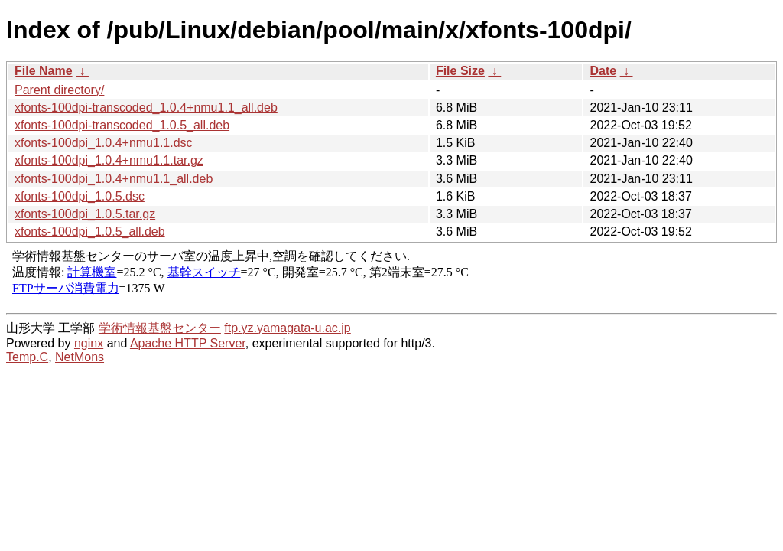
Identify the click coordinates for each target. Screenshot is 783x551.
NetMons (79, 357)
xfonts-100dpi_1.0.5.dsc (80, 196)
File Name (44, 70)
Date (603, 70)
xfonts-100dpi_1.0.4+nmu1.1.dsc (104, 142)
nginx (88, 343)
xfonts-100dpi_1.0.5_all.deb (90, 231)
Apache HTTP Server (187, 343)
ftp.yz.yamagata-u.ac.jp (287, 327)
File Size (460, 70)
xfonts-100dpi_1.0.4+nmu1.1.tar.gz (109, 160)
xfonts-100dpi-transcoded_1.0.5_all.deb (122, 125)
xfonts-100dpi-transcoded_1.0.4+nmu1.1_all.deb (146, 107)
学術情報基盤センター (160, 327)
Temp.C (27, 357)
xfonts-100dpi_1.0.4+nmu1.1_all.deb (114, 178)
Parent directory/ (59, 89)
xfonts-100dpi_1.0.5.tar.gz (85, 213)
